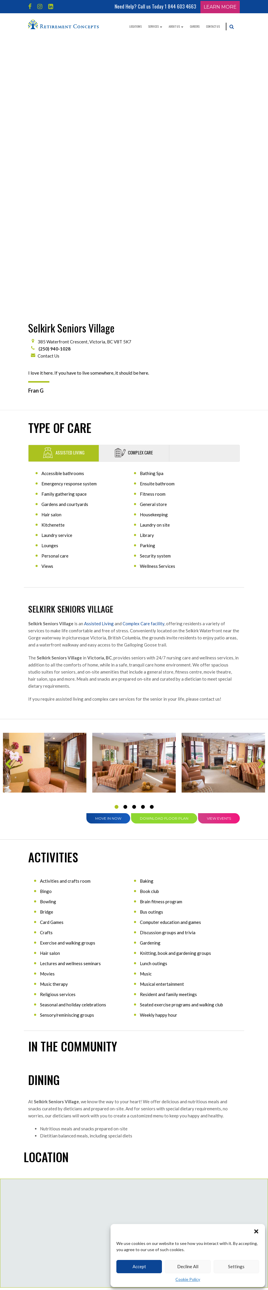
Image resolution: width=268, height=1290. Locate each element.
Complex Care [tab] (134, 184)
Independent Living (47, 1231)
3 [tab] (134, 538)
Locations (135, 26)
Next (261, 497)
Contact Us (213, 26)
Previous (7, 497)
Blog (107, 1191)
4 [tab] (143, 538)
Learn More (220, 7)
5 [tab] (152, 538)
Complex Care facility (143, 355)
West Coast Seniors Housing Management (124, 1219)
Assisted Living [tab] (64, 184)
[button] (256, 1231)
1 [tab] (116, 538)
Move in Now (108, 550)
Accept (139, 1266)
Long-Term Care (45, 1256)
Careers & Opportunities (122, 1203)
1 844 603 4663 (180, 6)
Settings (236, 1266)
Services (155, 26)
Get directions (218, 1028)
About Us (176, 26)
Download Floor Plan (164, 550)
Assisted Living (99, 355)
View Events (219, 550)
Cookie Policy (187, 1279)
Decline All (187, 1266)
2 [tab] (125, 538)
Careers (195, 26)
